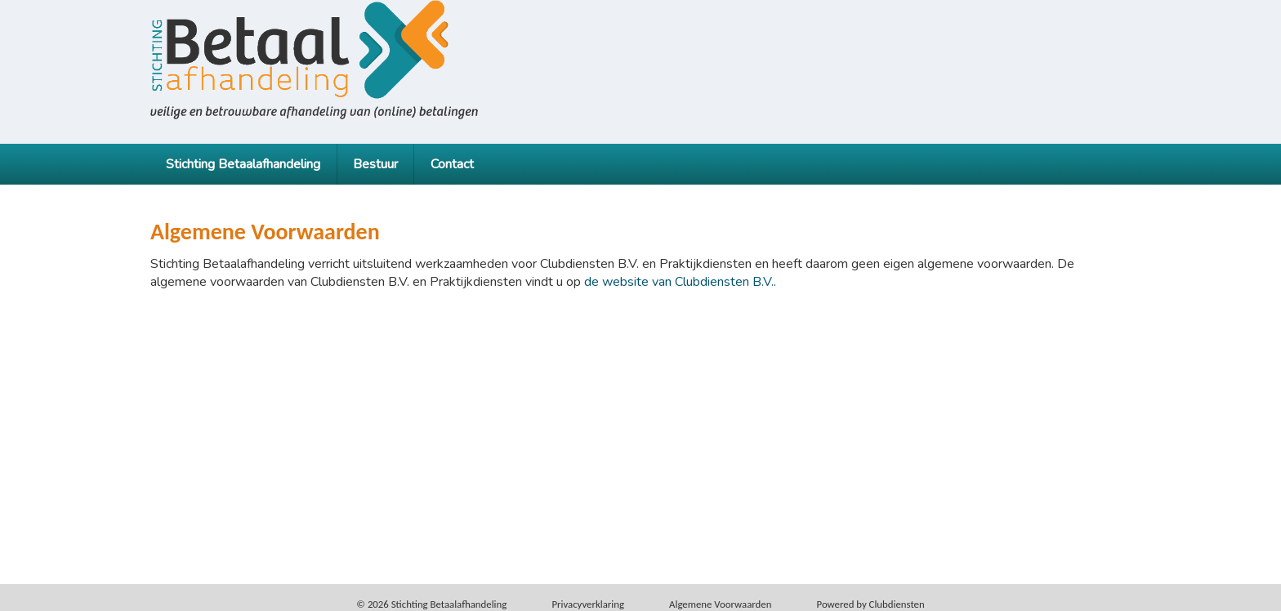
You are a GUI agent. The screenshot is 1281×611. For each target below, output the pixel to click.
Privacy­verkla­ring (587, 604)
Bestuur (375, 164)
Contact (452, 164)
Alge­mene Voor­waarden (720, 604)
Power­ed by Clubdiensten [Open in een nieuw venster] (871, 604)
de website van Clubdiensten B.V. (679, 282)
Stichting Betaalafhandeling (243, 164)
